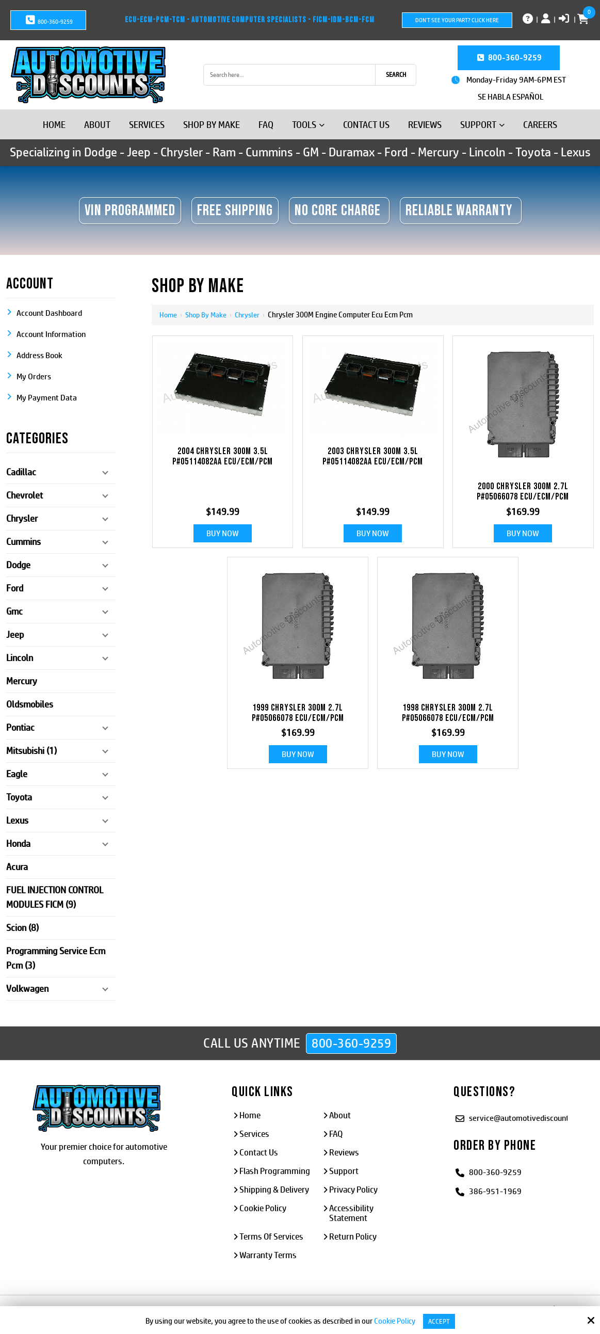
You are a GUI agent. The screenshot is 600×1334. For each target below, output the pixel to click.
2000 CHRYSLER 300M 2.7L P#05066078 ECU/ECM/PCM (523, 491)
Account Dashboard (49, 313)
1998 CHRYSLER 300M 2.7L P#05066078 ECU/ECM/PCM (448, 713)
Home (168, 314)
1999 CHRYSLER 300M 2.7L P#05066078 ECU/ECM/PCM (298, 713)
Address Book (39, 355)
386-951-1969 (495, 1191)
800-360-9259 (48, 20)
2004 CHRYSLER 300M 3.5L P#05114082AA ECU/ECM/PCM (222, 456)
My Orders (34, 376)
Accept (439, 1320)
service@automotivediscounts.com (529, 1117)
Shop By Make (208, 314)
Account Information (51, 334)
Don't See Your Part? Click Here (457, 20)
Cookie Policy (393, 1320)
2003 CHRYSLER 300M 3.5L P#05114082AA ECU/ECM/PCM (372, 456)
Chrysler (251, 314)
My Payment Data (47, 398)
